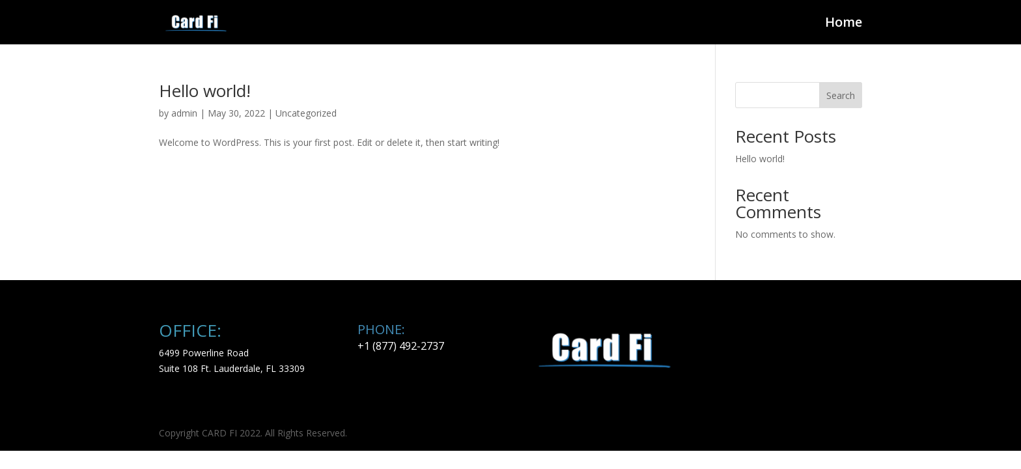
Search (840, 95)
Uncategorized (306, 113)
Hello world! (205, 90)
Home (843, 24)
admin (184, 113)
